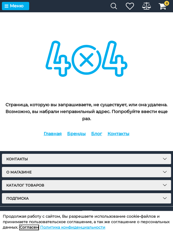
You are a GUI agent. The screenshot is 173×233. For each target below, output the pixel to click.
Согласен (29, 227)
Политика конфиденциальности (72, 227)
